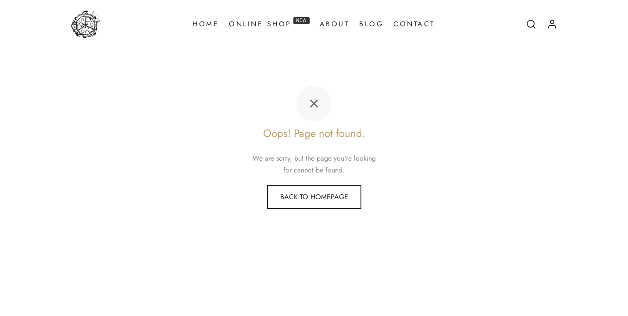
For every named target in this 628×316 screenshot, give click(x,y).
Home (206, 24)
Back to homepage (314, 197)
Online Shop (269, 23)
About (335, 24)
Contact (414, 24)
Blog (371, 24)
